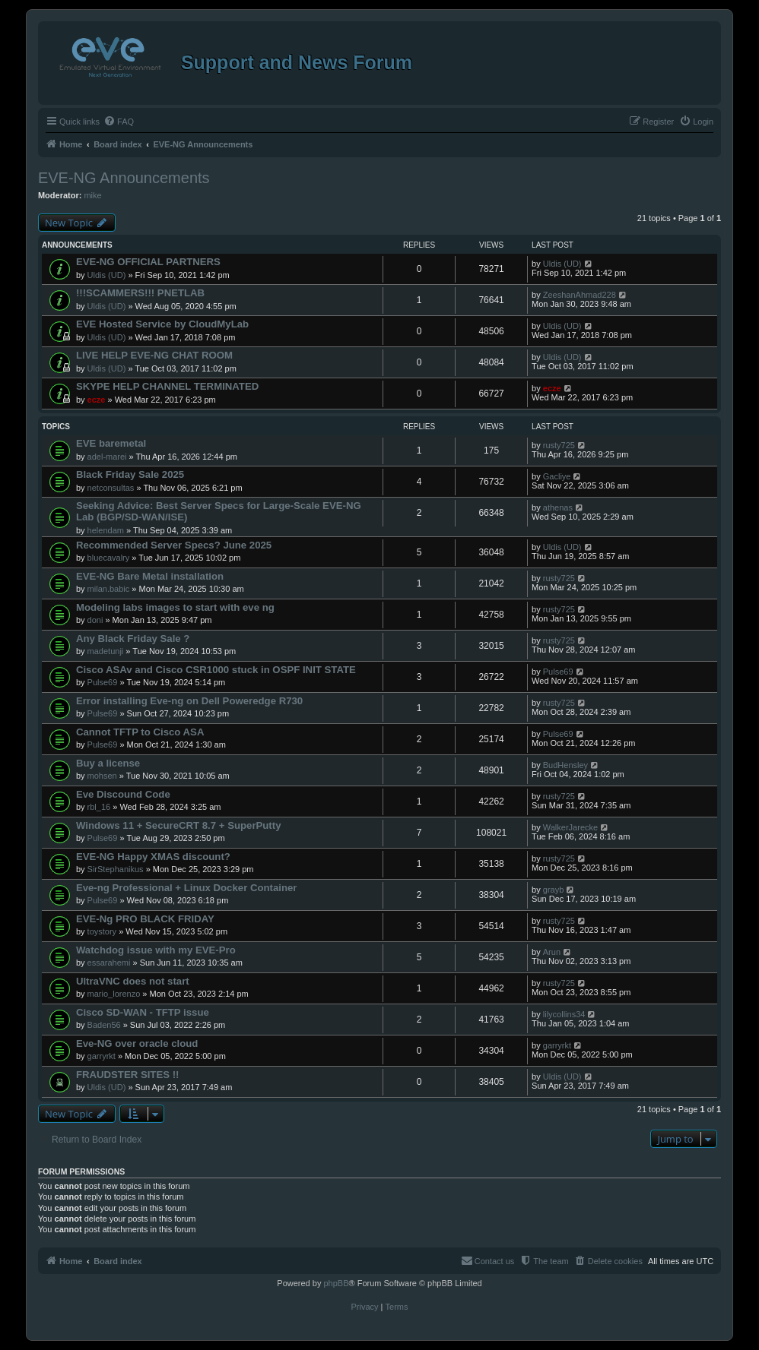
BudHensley (565, 765)
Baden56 (104, 1024)
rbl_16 (99, 806)
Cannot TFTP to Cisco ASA (140, 732)
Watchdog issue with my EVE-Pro (156, 950)
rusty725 (559, 445)
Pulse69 (102, 682)
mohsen (102, 775)
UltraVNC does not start (132, 981)
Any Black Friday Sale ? (133, 638)
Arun (552, 951)
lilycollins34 (564, 1014)
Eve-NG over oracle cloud (137, 1043)
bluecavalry (108, 557)
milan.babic (108, 588)
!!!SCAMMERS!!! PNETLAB (140, 293)
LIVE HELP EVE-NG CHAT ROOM (154, 355)
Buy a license (108, 763)
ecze (96, 399)
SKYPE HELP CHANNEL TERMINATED (167, 386)
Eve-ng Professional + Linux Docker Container (186, 887)
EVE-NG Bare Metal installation (150, 576)
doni (95, 619)
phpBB (335, 1283)
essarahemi (109, 962)
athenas (558, 507)
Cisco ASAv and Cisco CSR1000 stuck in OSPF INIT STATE (216, 669)
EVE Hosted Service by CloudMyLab (162, 324)
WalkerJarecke (570, 827)
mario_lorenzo (114, 993)
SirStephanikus (115, 869)
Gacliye (557, 476)
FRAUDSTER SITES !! (127, 1074)
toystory (102, 931)
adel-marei (107, 456)
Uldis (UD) (106, 275)
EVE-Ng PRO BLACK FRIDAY (145, 919)
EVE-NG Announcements (124, 177)
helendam (105, 530)
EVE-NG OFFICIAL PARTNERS (148, 261)
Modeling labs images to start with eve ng (175, 607)
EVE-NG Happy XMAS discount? (153, 856)
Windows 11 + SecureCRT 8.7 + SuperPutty (178, 825)
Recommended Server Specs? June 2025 (174, 545)
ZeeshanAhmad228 (579, 294)
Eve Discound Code (123, 794)
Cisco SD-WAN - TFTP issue (142, 1012)
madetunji (105, 651)
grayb (553, 889)
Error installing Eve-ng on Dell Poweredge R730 (189, 701)
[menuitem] (118, 121)
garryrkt (101, 1056)
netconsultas (111, 487)
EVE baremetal (111, 443)
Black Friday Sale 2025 (130, 474)
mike (92, 195)
